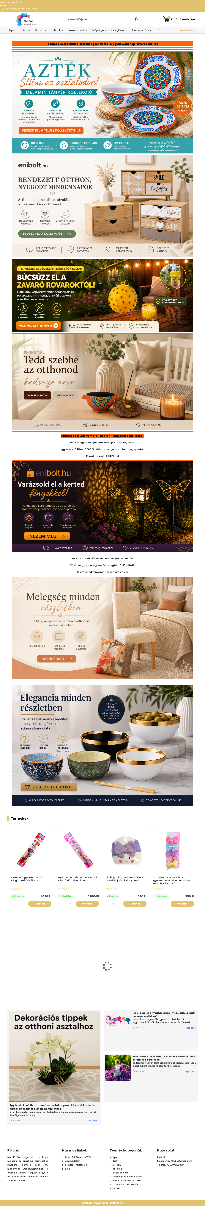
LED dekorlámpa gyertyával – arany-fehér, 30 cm (55, 977)
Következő (186, 30)
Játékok (55, 30)
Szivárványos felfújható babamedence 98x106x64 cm (124, 977)
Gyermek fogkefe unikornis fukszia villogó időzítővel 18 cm (78, 879)
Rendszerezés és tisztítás (147, 30)
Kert (25, 30)
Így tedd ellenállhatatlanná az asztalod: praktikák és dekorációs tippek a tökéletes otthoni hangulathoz (52, 1107)
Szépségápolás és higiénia (108, 30)
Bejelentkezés (12, 8)
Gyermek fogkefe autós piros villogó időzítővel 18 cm (28, 879)
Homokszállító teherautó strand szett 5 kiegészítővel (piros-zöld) (24, 979)
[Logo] (25, 19)
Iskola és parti (76, 30)
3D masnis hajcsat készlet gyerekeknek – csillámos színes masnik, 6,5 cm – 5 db (171, 880)
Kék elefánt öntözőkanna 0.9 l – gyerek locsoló (159, 976)
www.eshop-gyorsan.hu (109, 1202)
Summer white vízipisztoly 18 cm (87, 976)
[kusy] (18, 904)
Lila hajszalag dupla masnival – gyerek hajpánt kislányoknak (125, 879)
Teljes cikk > (93, 1120)
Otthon (39, 30)
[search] (136, 20)
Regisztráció (31, 8)
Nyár (12, 30)
